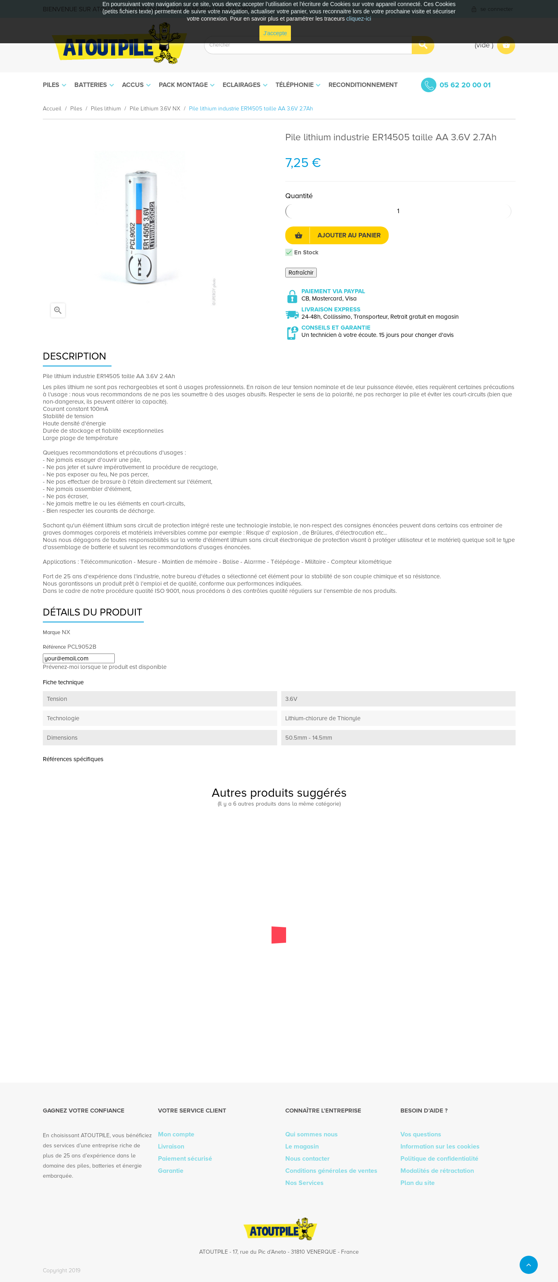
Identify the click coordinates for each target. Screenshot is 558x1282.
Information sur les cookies (440, 1146)
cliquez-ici (358, 18)
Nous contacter (307, 1159)
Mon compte (176, 1134)
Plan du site (417, 1183)
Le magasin (302, 1146)
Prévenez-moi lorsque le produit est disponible (104, 667)
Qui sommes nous (311, 1134)
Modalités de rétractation (437, 1171)
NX (66, 632)
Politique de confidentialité (439, 1159)
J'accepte (275, 33)
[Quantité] (398, 211)
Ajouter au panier (338, 235)
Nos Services (304, 1183)
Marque (51, 632)
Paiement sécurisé (185, 1159)
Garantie (170, 1171)
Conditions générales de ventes (331, 1171)
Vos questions (420, 1134)
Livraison (171, 1146)
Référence (54, 647)
